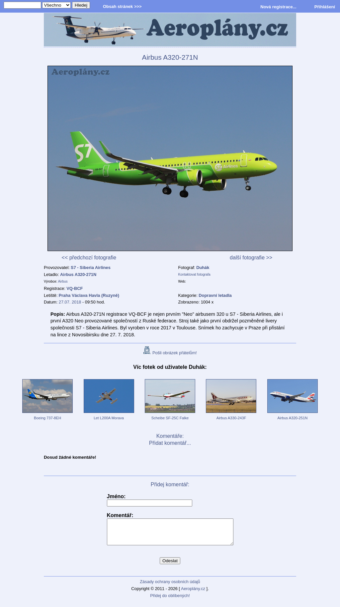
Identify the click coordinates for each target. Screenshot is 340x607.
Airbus (63, 281)
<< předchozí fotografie (89, 257)
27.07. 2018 (70, 302)
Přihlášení (324, 6)
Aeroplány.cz (193, 593)
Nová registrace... (278, 6)
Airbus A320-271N (78, 274)
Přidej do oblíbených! (170, 600)
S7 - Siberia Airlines (91, 267)
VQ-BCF (74, 288)
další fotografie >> (251, 257)
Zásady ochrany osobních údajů (170, 586)
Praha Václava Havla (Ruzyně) (89, 295)
